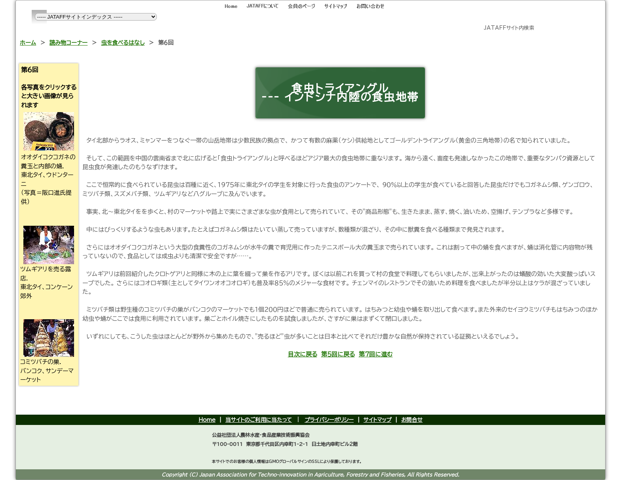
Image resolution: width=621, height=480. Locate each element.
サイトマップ (377, 420)
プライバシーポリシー (329, 420)
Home (206, 420)
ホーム (28, 43)
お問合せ (412, 420)
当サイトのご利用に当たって (258, 420)
